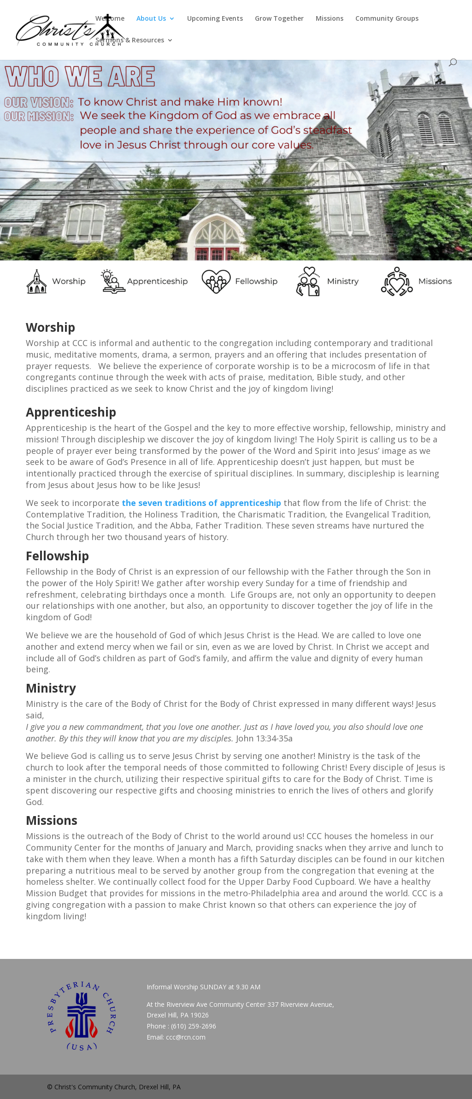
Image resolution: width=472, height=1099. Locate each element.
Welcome (109, 19)
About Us (151, 19)
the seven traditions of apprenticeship (201, 502)
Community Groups (387, 19)
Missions (329, 19)
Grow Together (279, 19)
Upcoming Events (215, 19)
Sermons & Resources (129, 40)
